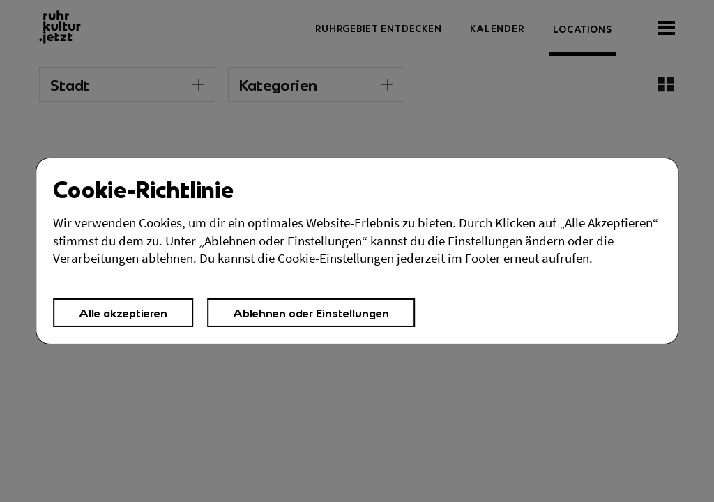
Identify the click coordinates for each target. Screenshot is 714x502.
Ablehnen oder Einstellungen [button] (311, 312)
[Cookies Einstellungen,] (357, 251)
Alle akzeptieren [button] (123, 312)
